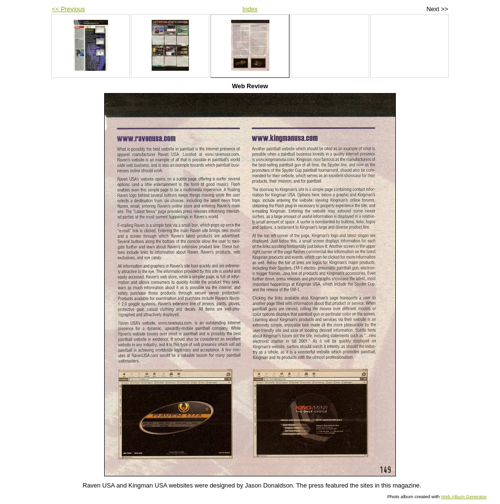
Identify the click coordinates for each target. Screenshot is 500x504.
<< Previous (68, 9)
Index (249, 9)
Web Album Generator (464, 496)
